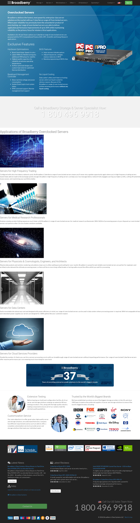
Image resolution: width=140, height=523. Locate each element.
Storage (39, 3)
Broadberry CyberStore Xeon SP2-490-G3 (107, 479)
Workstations (61, 3)
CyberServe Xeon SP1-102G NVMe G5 (63, 475)
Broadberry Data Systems (17, 495)
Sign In (128, 3)
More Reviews (56, 491)
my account (18, 490)
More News (12, 481)
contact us (26, 490)
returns (10, 490)
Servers (49, 3)
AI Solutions (83, 3)
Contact (111, 3)
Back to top (128, 517)
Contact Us (27, 506)
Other (72, 3)
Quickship (95, 3)
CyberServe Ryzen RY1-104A (60, 466)
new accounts (35, 490)
